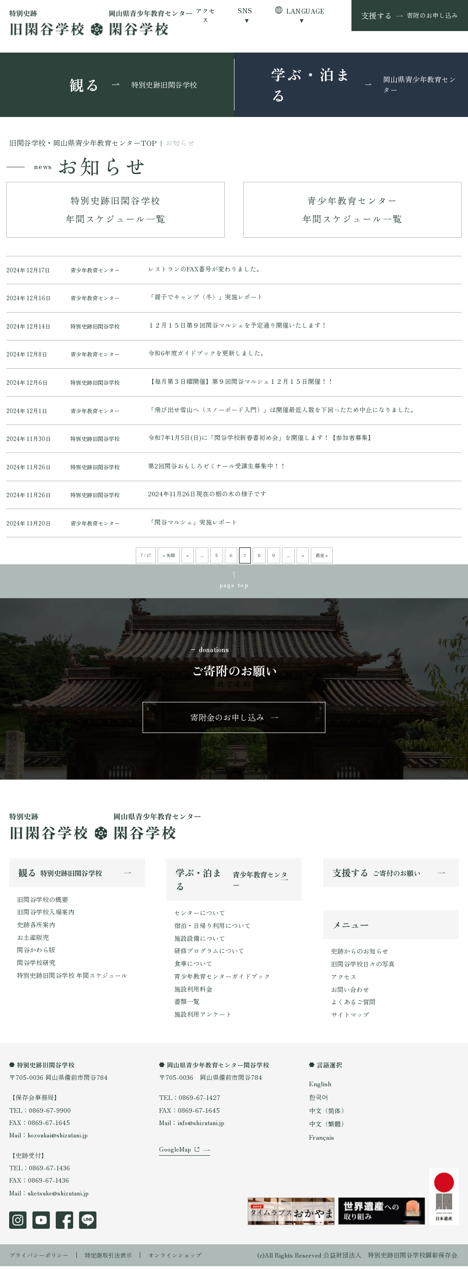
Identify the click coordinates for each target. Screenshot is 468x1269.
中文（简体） (328, 1113)
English (320, 1087)
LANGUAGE (305, 11)
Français (321, 1139)
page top (234, 587)
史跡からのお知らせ (359, 956)
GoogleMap (175, 1162)
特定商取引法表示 (114, 1257)
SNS (245, 10)
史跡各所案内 (36, 929)
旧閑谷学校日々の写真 (363, 969)
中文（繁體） (328, 1126)
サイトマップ (350, 1019)
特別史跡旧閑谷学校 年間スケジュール (72, 978)
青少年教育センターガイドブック (222, 980)
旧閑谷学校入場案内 (45, 916)
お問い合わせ (350, 993)
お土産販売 (33, 941)
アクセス (205, 15)
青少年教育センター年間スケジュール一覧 (352, 209)
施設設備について (199, 942)
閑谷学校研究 (36, 966)
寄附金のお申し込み (227, 721)
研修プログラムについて (209, 955)
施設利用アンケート (203, 1017)
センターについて (199, 917)
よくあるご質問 (353, 1006)
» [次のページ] (301, 559)
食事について (193, 967)
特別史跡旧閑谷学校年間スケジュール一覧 (115, 209)
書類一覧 (187, 1004)
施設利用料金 (193, 992)
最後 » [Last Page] (320, 559)
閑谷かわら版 (36, 954)
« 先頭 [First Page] (170, 559)
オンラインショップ (185, 1257)
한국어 (318, 1100)
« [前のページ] (189, 559)
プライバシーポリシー (41, 1257)
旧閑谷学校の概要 (42, 904)
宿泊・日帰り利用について (212, 930)
